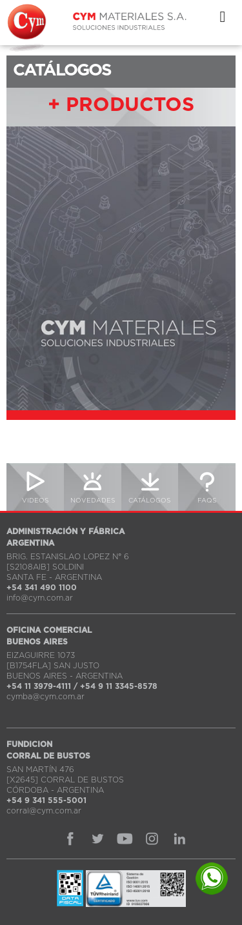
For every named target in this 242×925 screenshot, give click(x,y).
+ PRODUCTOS (121, 105)
